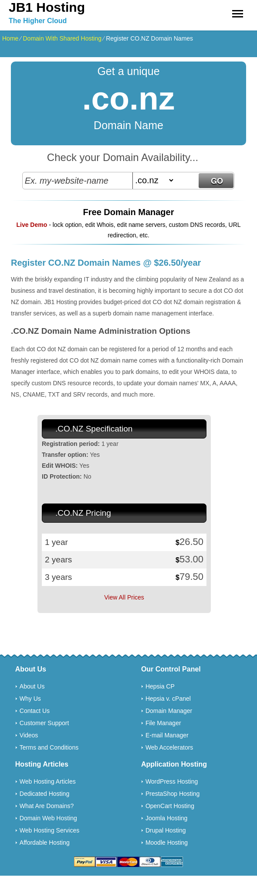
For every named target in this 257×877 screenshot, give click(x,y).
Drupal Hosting (165, 830)
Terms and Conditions (49, 747)
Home (10, 38)
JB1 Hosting (47, 7)
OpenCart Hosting (169, 805)
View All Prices (124, 597)
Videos (29, 735)
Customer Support (44, 722)
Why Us (30, 698)
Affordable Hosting (45, 842)
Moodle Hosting (166, 842)
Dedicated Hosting (44, 793)
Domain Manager (168, 710)
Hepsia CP (160, 686)
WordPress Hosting (171, 781)
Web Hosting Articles (48, 781)
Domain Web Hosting (48, 818)
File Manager (163, 722)
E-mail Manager (167, 735)
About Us (32, 686)
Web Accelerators (169, 747)
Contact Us (35, 710)
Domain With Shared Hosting (62, 38)
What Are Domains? (47, 805)
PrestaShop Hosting (172, 793)
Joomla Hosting (166, 818)
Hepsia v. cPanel (168, 698)
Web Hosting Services (49, 830)
